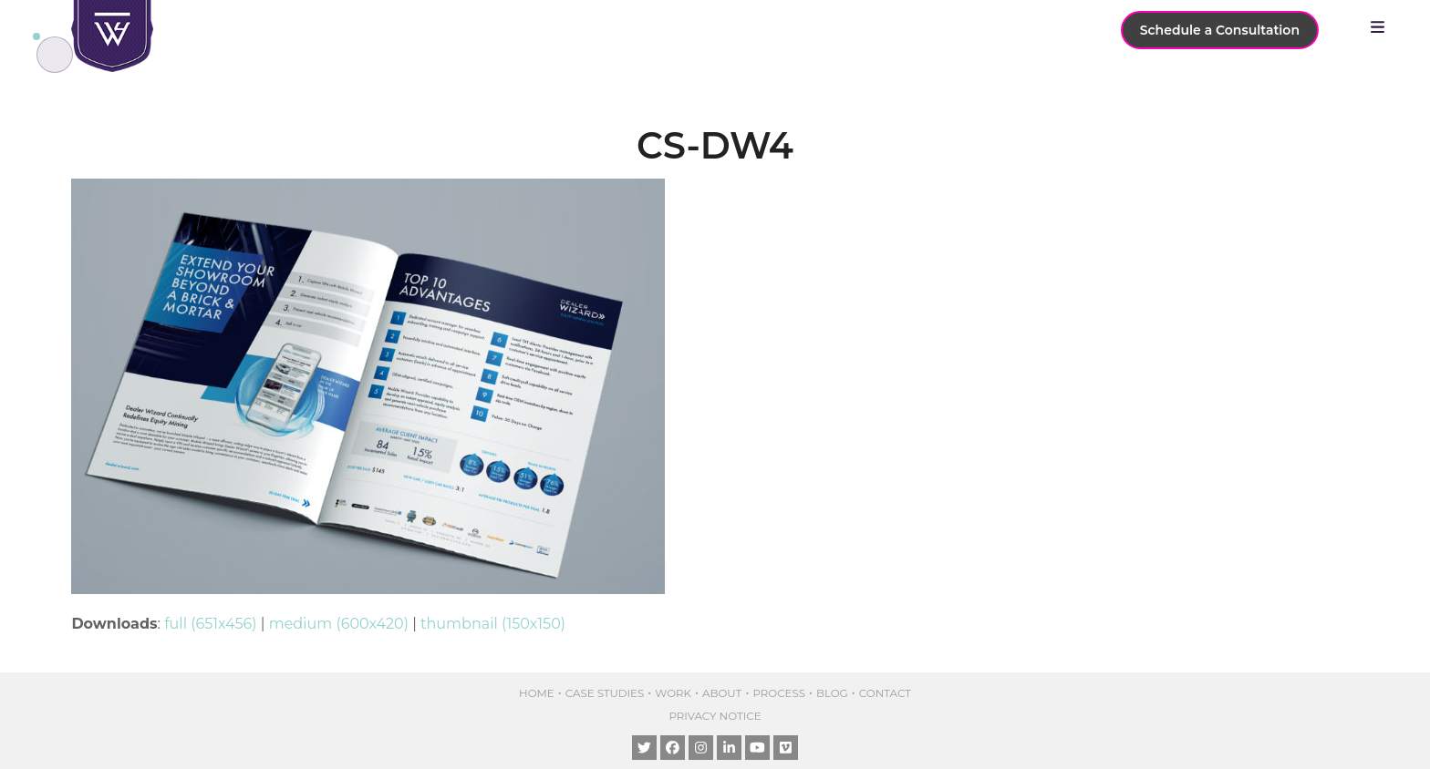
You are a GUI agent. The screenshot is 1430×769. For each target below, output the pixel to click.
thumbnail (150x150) (492, 623)
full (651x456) (210, 623)
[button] (1382, 27)
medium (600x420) (339, 623)
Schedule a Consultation (1220, 30)
